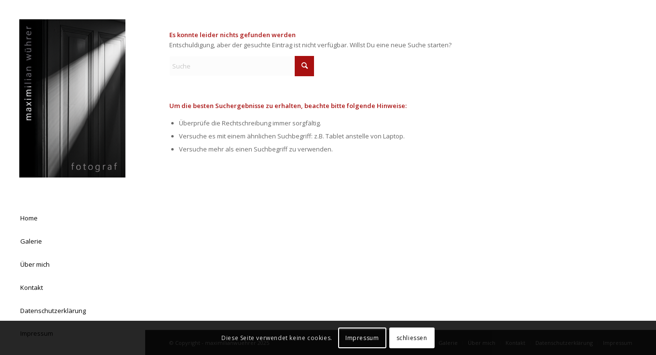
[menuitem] (72, 218)
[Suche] (241, 66)
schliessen (411, 338)
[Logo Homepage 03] (72, 98)
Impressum (362, 338)
